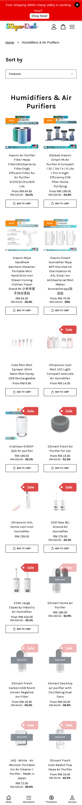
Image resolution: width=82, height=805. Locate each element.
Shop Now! (39, 16)
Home (9, 42)
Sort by (14, 60)
